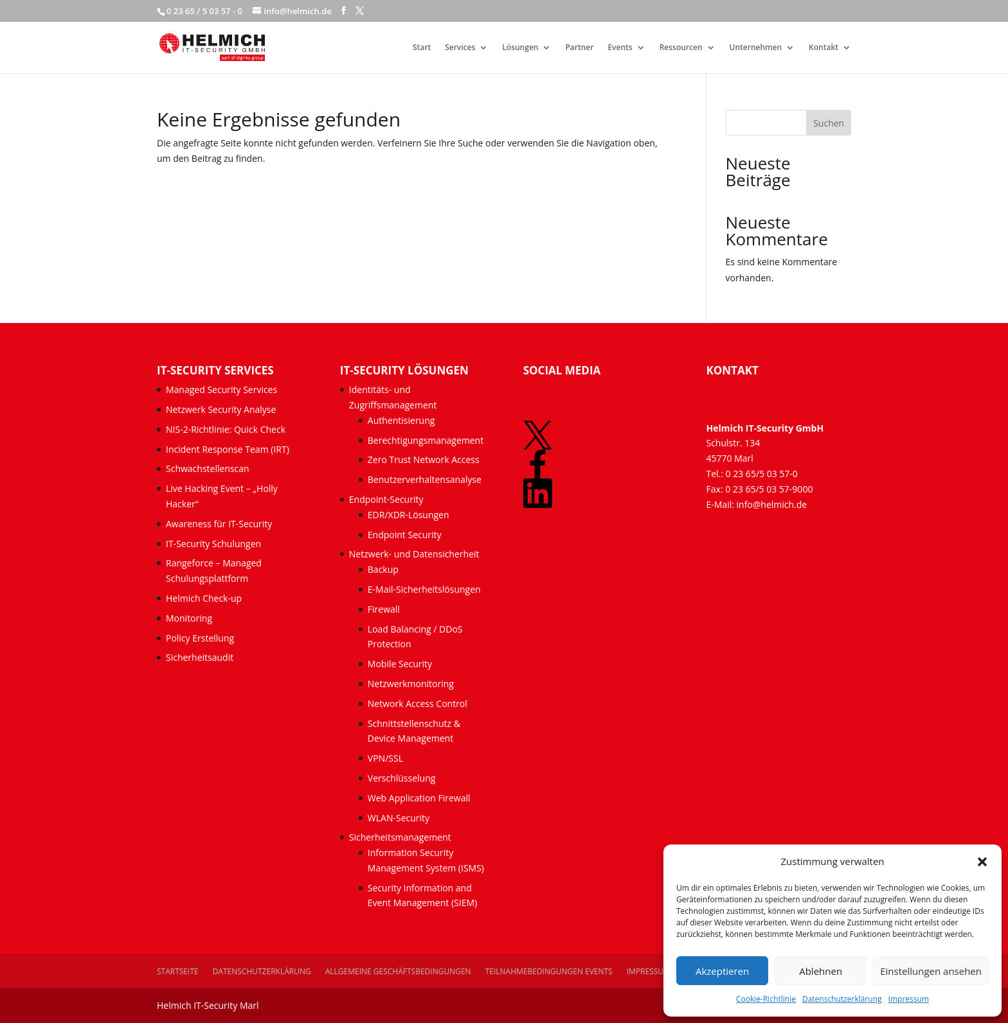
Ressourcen (681, 48)
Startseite (178, 971)
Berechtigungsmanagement (425, 440)
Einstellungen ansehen (931, 971)
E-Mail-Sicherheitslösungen (424, 589)
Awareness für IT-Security (219, 524)
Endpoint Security (405, 535)
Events (620, 48)
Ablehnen (820, 971)
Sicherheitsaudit (199, 657)
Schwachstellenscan (207, 468)
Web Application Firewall (420, 798)
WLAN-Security (398, 818)
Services (460, 48)
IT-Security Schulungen (213, 544)
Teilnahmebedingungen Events (549, 971)
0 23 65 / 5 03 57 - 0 (204, 11)
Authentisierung (401, 420)
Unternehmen (756, 48)
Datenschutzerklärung (842, 998)
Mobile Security (400, 664)
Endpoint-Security (386, 499)
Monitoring (189, 618)
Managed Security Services (221, 389)
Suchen (828, 123)
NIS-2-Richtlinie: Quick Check (225, 429)
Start (422, 48)
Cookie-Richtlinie (766, 998)
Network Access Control (419, 703)
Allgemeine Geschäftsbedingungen (398, 971)
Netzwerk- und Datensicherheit (414, 554)
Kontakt (823, 48)
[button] (982, 861)
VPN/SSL (385, 758)
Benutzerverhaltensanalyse (425, 479)
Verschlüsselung (402, 778)
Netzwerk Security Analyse (221, 409)
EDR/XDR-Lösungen (408, 515)
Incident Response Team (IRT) (227, 449)
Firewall (384, 609)
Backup (383, 569)
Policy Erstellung (201, 638)
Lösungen (520, 48)
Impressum (908, 998)
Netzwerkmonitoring (412, 684)
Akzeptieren (722, 971)
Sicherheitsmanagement (400, 837)
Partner (579, 48)
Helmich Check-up (204, 598)
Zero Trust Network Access (425, 459)
